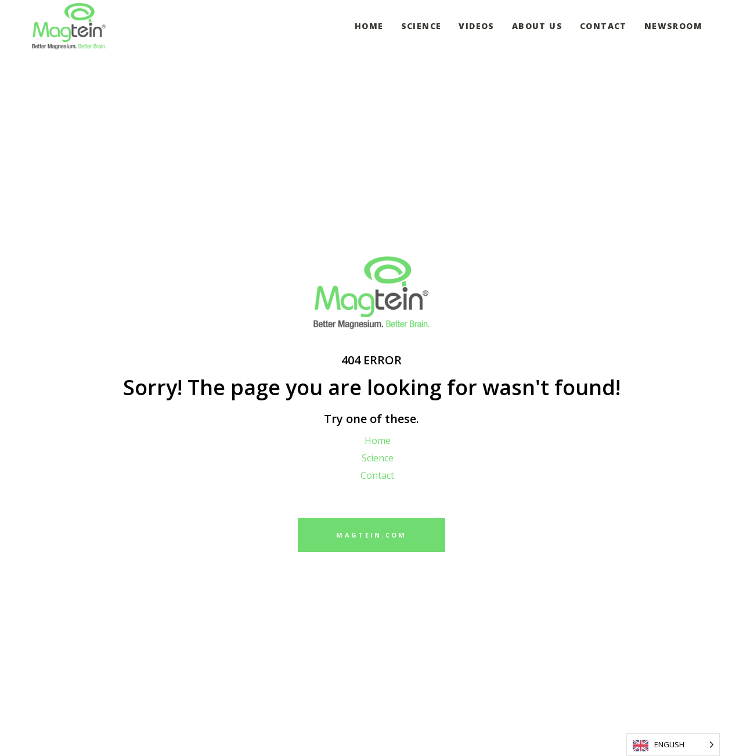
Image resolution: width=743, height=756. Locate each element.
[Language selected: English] (673, 744)
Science (378, 458)
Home (378, 440)
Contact (377, 475)
